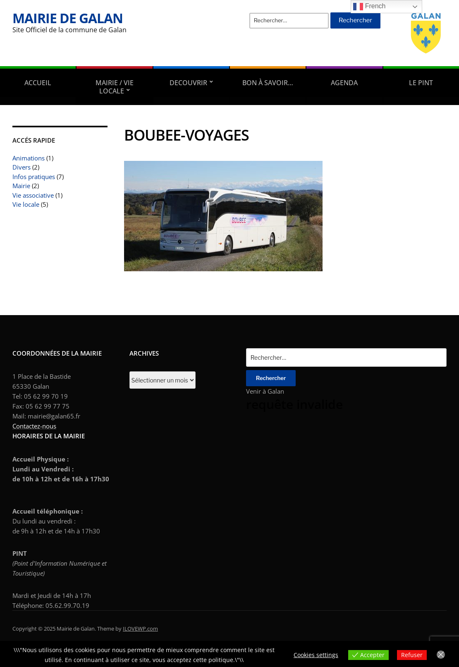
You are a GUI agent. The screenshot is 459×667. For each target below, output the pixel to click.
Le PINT (421, 82)
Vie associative (33, 195)
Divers (21, 167)
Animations (28, 158)
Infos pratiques (33, 176)
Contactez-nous (34, 426)
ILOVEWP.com (140, 628)
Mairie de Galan (67, 18)
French (369, 7)
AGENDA (344, 82)
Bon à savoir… (267, 82)
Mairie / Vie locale (115, 87)
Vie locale (25, 204)
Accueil (37, 82)
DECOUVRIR (188, 82)
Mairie (21, 186)
